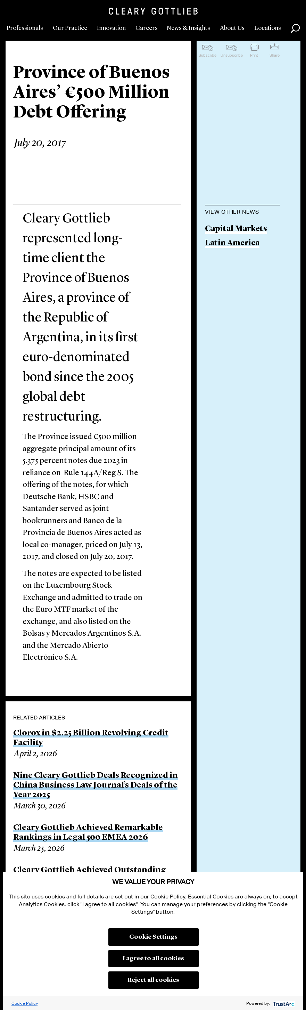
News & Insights (188, 28)
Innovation (111, 28)
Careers (146, 28)
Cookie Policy (24, 1003)
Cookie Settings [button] (153, 937)
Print (254, 55)
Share (275, 55)
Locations (267, 28)
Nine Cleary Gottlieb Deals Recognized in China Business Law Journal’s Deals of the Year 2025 (95, 785)
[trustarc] (283, 1003)
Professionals (25, 28)
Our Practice (70, 28)
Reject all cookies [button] (153, 980)
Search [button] (295, 28)
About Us (232, 28)
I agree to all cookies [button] (153, 958)
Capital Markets (236, 229)
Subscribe (207, 55)
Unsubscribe (232, 55)
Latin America (232, 243)
